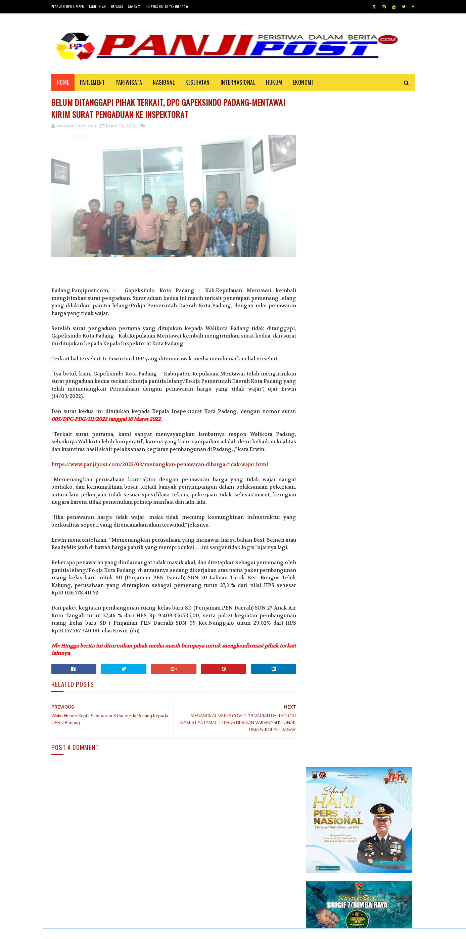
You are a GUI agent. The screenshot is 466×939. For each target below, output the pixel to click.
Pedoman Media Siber (67, 6)
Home (63, 82)
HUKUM (274, 82)
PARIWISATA (128, 82)
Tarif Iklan (97, 6)
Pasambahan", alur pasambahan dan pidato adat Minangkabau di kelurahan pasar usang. (379, 667)
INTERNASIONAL (238, 82)
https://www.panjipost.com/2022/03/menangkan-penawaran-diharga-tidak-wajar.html (159, 463)
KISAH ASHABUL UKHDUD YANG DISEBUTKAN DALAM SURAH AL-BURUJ (378, 700)
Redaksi (117, 6)
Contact (134, 6)
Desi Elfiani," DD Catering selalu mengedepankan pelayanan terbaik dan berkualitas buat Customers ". (356, 738)
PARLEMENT (92, 82)
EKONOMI (303, 82)
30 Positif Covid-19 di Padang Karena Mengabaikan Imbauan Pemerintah (378, 632)
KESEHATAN (197, 82)
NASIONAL (164, 82)
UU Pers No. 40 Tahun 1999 (167, 6)
